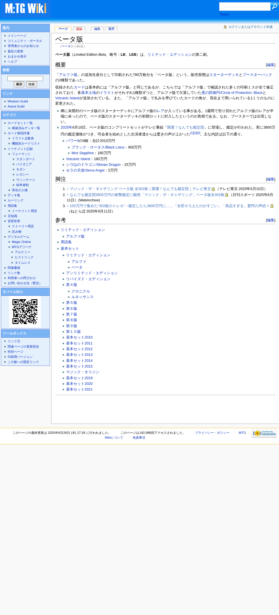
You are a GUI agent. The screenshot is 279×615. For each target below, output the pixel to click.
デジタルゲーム (19, 236)
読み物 (16, 231)
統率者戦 (22, 185)
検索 (6, 70)
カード (79, 87)
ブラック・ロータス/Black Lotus (97, 147)
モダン (21, 169)
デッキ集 (14, 195)
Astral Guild (16, 106)
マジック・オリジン (82, 372)
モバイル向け (13, 292)
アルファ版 (68, 75)
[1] (192, 133)
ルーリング (15, 200)
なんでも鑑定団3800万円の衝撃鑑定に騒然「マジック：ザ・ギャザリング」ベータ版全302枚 (147, 195)
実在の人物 (20, 190)
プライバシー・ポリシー (212, 432)
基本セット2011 (79, 343)
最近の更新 (15, 51)
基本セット (70, 249)
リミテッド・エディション (169, 55)
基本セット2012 (79, 349)
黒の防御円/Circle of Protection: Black (232, 93)
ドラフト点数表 (23, 138)
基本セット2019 (79, 378)
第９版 (71, 326)
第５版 (71, 303)
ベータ (66, 46)
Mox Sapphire (82, 153)
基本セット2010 (79, 337)
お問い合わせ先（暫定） (25, 283)
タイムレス (22, 262)
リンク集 (14, 273)
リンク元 (14, 341)
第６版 (71, 309)
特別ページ (15, 351)
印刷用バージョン (20, 356)
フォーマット (21, 154)
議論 (79, 28)
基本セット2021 (79, 389)
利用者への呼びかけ (22, 278)
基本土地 (88, 93)
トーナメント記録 (20, 148)
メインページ (17, 35)
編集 (270, 65)
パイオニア (24, 164)
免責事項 (139, 437)
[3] (198, 133)
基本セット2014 (79, 361)
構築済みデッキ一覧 (26, 128)
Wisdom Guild (18, 101)
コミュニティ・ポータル (25, 40)
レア (160, 111)
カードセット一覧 (20, 123)
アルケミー (22, 252)
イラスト (107, 93)
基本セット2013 (79, 355)
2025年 (66, 127)
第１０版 (73, 332)
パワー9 (72, 141)
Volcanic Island (67, 98)
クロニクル (80, 291)
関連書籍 (14, 267)
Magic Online (21, 241)
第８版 (71, 320)
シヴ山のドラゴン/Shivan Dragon (93, 165)
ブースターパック (257, 75)
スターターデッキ (224, 75)
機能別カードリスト (26, 143)
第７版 (71, 314)
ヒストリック (24, 257)
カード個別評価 (19, 133)
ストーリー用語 (23, 226)
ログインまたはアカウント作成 (250, 26)
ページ (63, 28)
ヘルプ (12, 61)
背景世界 (14, 221)
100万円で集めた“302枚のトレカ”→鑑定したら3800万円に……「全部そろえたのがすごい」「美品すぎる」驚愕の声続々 (170, 206)
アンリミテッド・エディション (92, 273)
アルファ (78, 262)
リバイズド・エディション (88, 279)
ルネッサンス (82, 297)
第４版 (71, 285)
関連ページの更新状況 (23, 346)
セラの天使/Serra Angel (85, 170)
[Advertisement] (102, 22)
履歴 (111, 28)
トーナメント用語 (24, 210)
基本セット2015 (79, 366)
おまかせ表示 (17, 56)
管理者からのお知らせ (23, 46)
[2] (195, 133)
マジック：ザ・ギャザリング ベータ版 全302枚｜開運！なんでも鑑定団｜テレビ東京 (140, 189)
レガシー (22, 174)
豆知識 (12, 216)
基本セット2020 (79, 384)
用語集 (66, 242)
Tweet (224, 14)
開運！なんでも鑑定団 (185, 127)
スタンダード (25, 159)
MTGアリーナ (22, 247)
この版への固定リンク (23, 362)
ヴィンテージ (25, 179)
